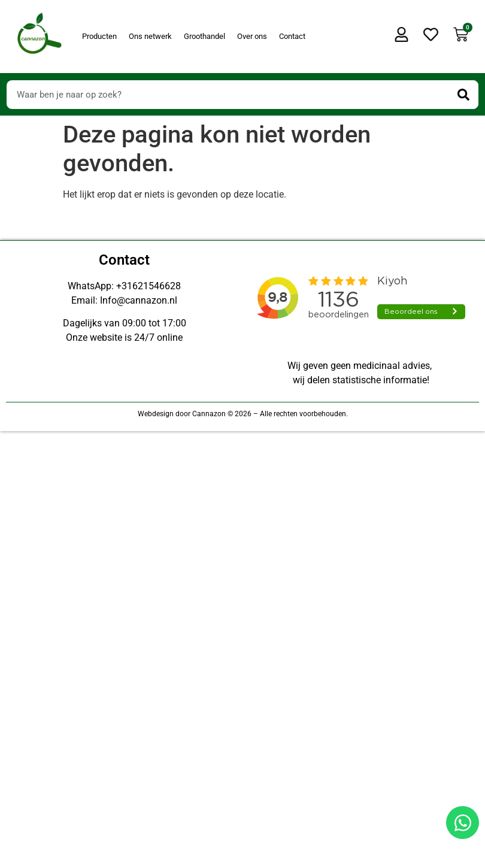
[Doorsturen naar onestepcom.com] (242, 425)
